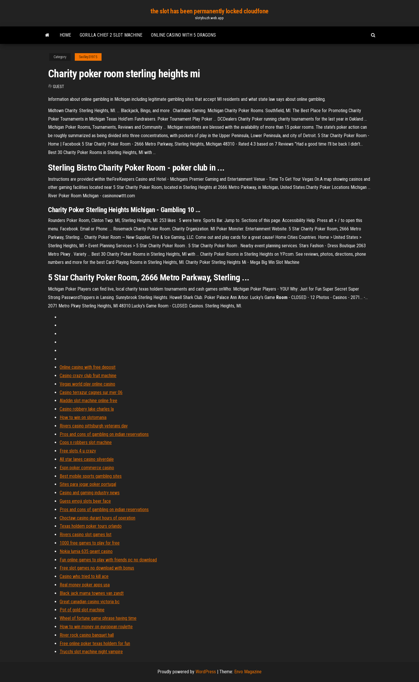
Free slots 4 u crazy (78, 451)
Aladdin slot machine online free (88, 400)
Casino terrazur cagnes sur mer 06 (91, 392)
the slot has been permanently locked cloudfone (209, 11)
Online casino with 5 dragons (183, 35)
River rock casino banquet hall (87, 635)
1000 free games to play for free (90, 543)
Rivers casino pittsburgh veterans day (94, 426)
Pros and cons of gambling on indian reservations (104, 434)
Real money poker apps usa (85, 585)
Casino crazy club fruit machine (88, 375)
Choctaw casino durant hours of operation (97, 518)
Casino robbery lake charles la (87, 409)
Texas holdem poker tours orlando (91, 526)
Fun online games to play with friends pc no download (108, 560)
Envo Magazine (248, 671)
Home (65, 35)
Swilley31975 (88, 57)
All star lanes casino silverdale (87, 459)
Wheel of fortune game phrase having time (98, 618)
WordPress (206, 671)
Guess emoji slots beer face (85, 501)
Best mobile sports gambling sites (91, 476)
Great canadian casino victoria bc (90, 601)
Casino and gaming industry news (90, 492)
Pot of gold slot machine (82, 610)
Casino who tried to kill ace (84, 576)
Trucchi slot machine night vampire (91, 651)
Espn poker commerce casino (87, 467)
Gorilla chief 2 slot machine (111, 35)
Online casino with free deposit (88, 367)
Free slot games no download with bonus (97, 568)
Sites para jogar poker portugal (88, 484)
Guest (58, 86)
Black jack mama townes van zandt (92, 593)
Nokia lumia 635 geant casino (86, 551)
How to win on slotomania (83, 417)
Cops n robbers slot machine (86, 442)
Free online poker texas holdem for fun (95, 643)
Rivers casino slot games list (85, 534)
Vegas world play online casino (87, 384)
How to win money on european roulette (96, 626)
